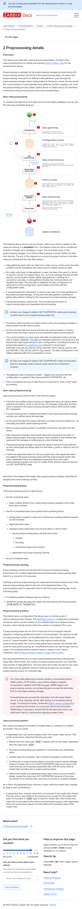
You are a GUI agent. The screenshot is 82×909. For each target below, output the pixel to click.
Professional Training (54, 889)
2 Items (39, 25)
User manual (9, 25)
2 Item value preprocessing (59, 25)
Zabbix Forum (50, 894)
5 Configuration (25, 25)
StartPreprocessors (46, 619)
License (52, 905)
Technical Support (52, 877)
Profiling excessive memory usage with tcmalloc (41, 652)
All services (49, 882)
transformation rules (54, 63)
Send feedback (12, 887)
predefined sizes (35, 345)
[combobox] (53, 15)
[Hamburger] (76, 15)
